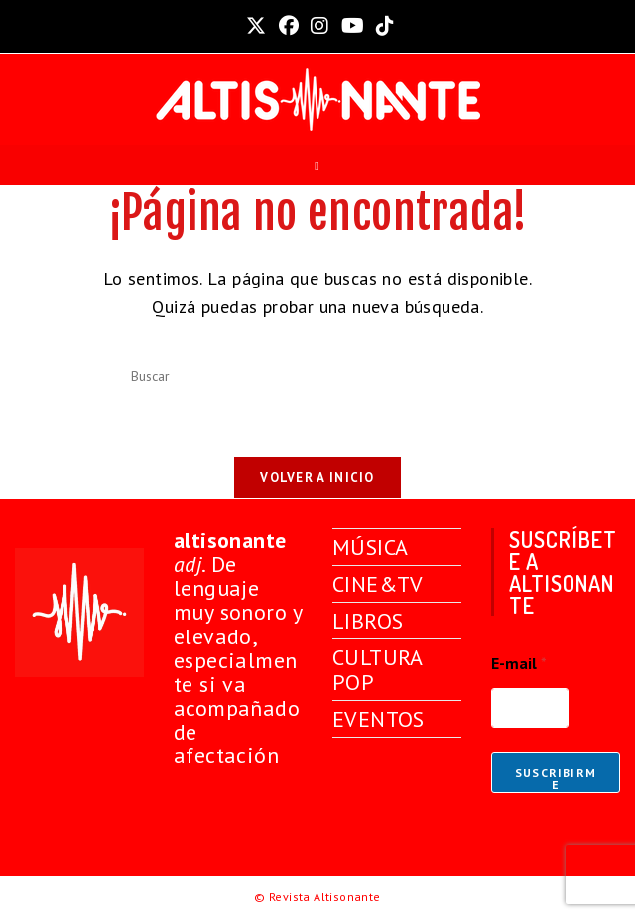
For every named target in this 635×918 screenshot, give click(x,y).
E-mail (519, 663)
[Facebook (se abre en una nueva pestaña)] (289, 26)
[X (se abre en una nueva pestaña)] (256, 26)
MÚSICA (370, 547)
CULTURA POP (377, 669)
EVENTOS (378, 719)
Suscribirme (555, 778)
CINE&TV (378, 584)
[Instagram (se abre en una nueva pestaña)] (319, 26)
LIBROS (367, 620)
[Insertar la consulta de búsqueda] (317, 377)
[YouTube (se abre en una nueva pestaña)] (352, 26)
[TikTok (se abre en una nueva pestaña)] (382, 26)
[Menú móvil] (317, 165)
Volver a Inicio (317, 477)
